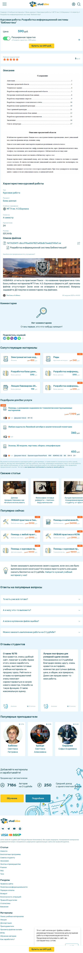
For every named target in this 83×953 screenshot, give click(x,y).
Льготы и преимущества (10, 864)
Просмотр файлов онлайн (11, 930)
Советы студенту (7, 858)
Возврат (3, 894)
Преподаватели (7, 926)
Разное (3, 867)
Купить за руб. (42, 46)
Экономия (4, 861)
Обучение (12, 798)
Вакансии (4, 907)
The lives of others (11, 295)
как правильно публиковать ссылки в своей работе (44, 467)
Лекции (3, 920)
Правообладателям (8, 900)
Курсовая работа (11, 193)
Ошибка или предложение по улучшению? (19, 254)
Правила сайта (6, 884)
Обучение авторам (8, 936)
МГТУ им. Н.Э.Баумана (16, 208)
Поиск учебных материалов (12, 916)
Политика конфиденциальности (13, 887)
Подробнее (38, 798)
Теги (2, 874)
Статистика (5, 903)
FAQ (2, 871)
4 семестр (8, 217)
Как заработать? (7, 939)
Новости (3, 851)
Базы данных (9, 201)
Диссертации (6, 923)
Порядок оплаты (7, 890)
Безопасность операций (10, 897)
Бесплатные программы (10, 854)
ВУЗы (2, 933)
